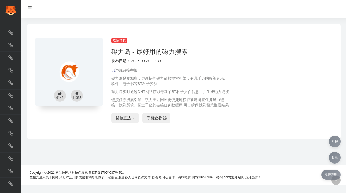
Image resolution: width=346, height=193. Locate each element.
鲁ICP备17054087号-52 (106, 173)
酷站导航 (119, 40)
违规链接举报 (124, 70)
